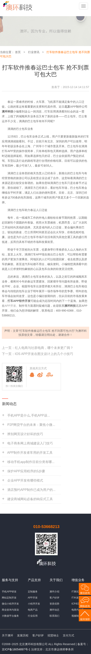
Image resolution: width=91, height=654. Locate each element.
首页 (18, 52)
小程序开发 (34, 603)
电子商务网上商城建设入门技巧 (30, 443)
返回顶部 (85, 619)
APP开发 (10, 305)
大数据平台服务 (10, 615)
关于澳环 (7, 635)
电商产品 (33, 609)
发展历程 (22, 635)
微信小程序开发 (10, 603)
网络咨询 (85, 606)
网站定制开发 (9, 597)
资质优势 (54, 603)
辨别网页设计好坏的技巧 (25, 434)
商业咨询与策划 (10, 609)
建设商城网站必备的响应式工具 (30, 499)
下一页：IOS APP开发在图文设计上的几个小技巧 (37, 354)
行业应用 (33, 615)
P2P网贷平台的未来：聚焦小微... (31, 424)
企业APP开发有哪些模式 (25, 480)
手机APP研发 (9, 591)
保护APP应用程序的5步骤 (26, 471)
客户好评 (54, 597)
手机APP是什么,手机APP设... (28, 415)
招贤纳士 (53, 635)
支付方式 (68, 635)
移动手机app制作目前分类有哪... (30, 462)
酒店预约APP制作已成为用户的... (31, 489)
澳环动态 (54, 609)
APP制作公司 (78, 106)
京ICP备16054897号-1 (16, 649)
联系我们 (54, 615)
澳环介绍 (54, 591)
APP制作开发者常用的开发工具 (30, 452)
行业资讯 (33, 52)
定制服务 (33, 591)
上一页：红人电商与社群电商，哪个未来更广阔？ (37, 348)
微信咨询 (85, 593)
